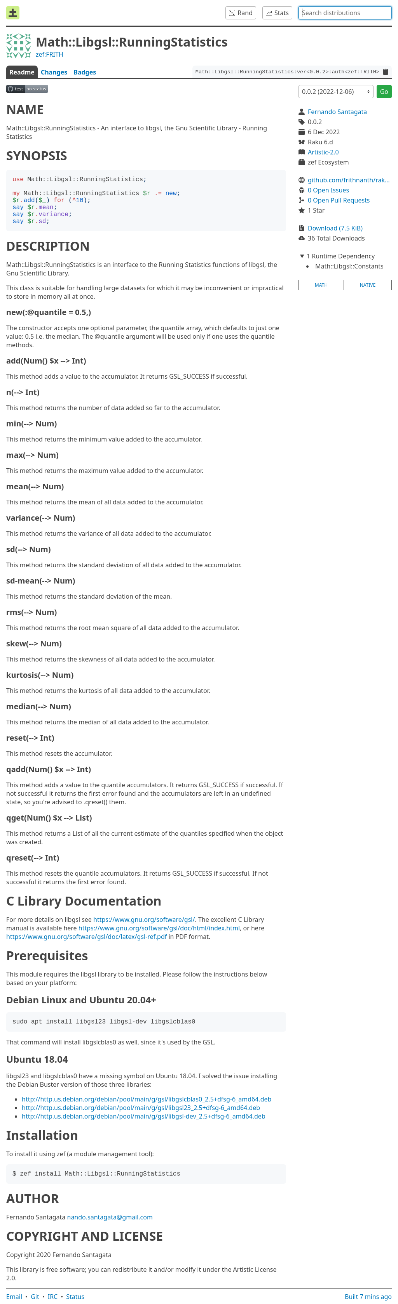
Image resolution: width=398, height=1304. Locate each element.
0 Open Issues (328, 190)
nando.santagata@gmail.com (110, 1217)
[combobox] (345, 12)
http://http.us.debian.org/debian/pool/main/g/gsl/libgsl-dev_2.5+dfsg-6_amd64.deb (143, 1116)
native (368, 285)
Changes (54, 72)
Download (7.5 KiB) (335, 228)
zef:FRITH (49, 54)
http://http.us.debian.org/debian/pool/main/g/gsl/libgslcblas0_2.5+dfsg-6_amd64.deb (146, 1099)
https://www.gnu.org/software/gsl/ (144, 919)
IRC (53, 1296)
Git (35, 1296)
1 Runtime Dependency (341, 256)
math (321, 285)
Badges (84, 72)
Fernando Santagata (337, 111)
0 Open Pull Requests (339, 200)
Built (368, 1296)
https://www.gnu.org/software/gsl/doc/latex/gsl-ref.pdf (86, 936)
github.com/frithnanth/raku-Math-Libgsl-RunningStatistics (350, 180)
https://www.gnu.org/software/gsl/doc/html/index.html (159, 928)
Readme (22, 72)
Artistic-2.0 (323, 152)
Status (75, 1296)
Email (14, 1296)
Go (384, 91)
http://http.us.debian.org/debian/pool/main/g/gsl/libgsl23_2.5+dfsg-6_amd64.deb (141, 1107)
